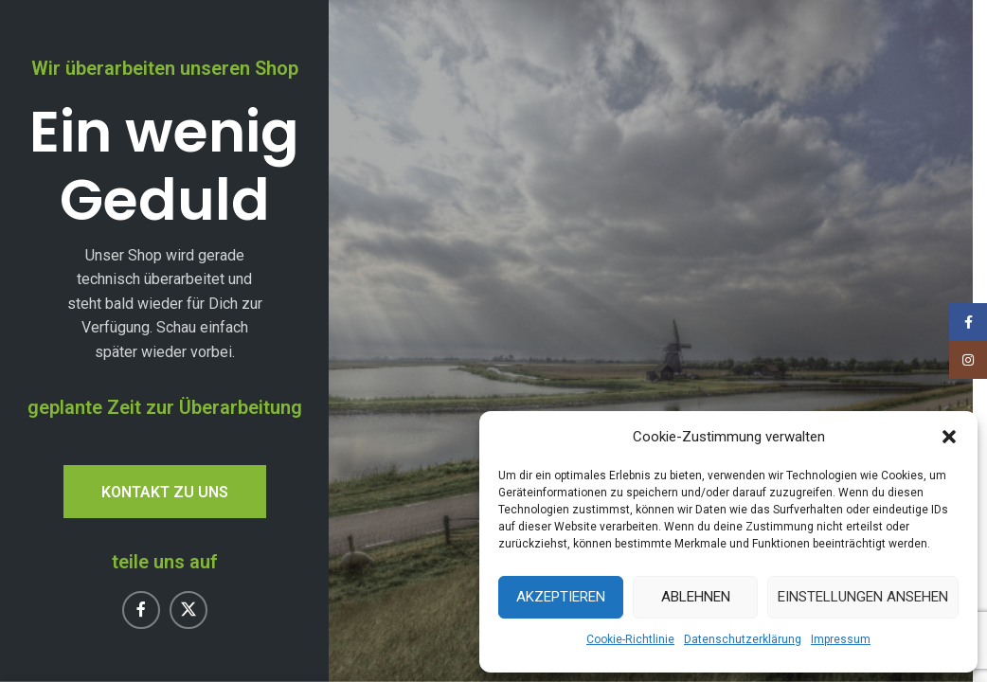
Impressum (840, 639)
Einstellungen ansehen (863, 596)
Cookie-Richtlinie (630, 639)
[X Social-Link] (188, 610)
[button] (949, 436)
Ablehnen (695, 596)
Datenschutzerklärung (742, 639)
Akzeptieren (560, 596)
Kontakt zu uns (164, 492)
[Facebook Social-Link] (141, 610)
